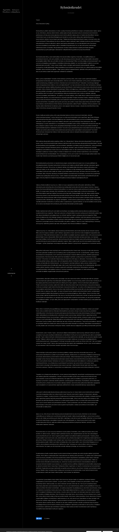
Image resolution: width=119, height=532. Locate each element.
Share (39, 518)
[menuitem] (11, 270)
